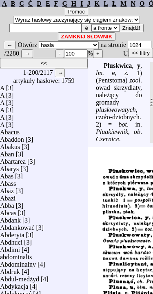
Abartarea (13, 159)
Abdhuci (11, 240)
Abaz (7, 188)
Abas (6, 174)
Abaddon (12, 137)
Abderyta (12, 232)
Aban (7, 152)
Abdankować (17, 225)
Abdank (10, 218)
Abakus (10, 144)
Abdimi (10, 247)
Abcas (8, 210)
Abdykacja (14, 284)
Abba (7, 203)
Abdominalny (18, 262)
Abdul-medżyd (19, 277)
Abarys (9, 166)
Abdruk (10, 269)
